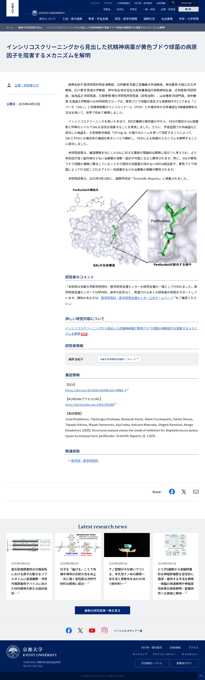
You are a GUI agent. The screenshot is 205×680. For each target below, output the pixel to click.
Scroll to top (201, 676)
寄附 (188, 9)
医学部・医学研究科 (84, 460)
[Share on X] (184, 491)
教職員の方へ (184, 663)
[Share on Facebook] (172, 492)
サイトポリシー (190, 654)
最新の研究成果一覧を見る (102, 610)
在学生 (120, 9)
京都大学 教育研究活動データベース (118, 359)
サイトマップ (140, 654)
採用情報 (161, 3)
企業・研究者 (168, 9)
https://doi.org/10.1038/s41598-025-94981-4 (95, 390)
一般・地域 (149, 9)
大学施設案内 (123, 3)
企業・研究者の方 (27, 85)
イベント (95, 3)
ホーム (10, 27)
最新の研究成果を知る (30, 27)
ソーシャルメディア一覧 (128, 631)
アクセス (108, 3)
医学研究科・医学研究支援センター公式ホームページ (137, 298)
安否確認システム (151, 663)
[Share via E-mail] (196, 492)
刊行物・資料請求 (143, 3)
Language (186, 2)
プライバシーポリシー (164, 654)
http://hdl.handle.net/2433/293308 (89, 404)
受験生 (107, 9)
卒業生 (133, 9)
